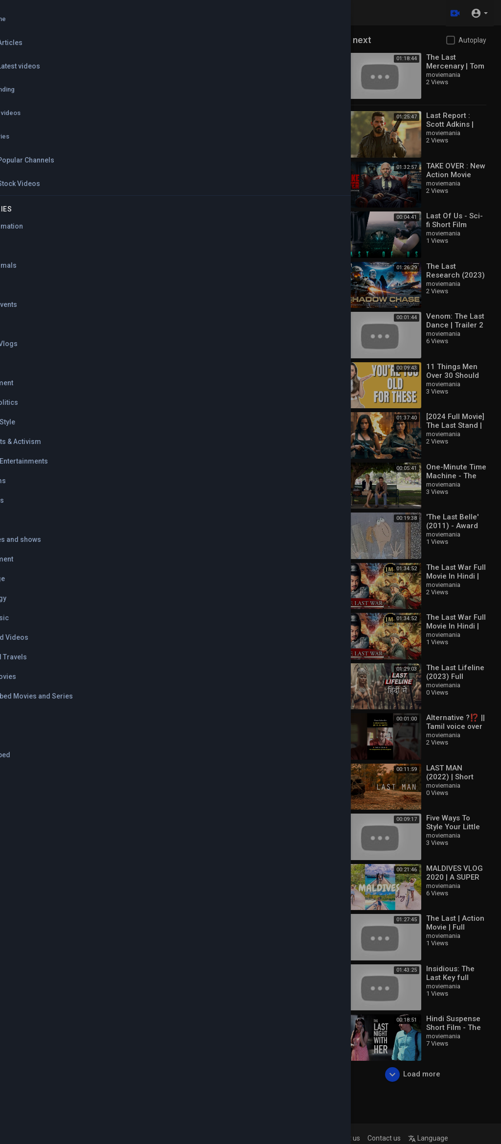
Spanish (180, 116)
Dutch (177, 78)
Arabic (262, 59)
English (179, 59)
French (262, 78)
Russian (263, 97)
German (180, 97)
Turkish (262, 116)
